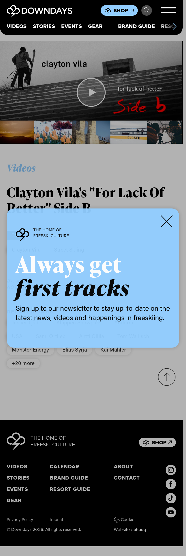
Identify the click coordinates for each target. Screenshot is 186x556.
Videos (17, 26)
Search (147, 10)
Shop (124, 10)
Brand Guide (136, 26)
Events (71, 26)
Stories (44, 26)
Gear (95, 26)
